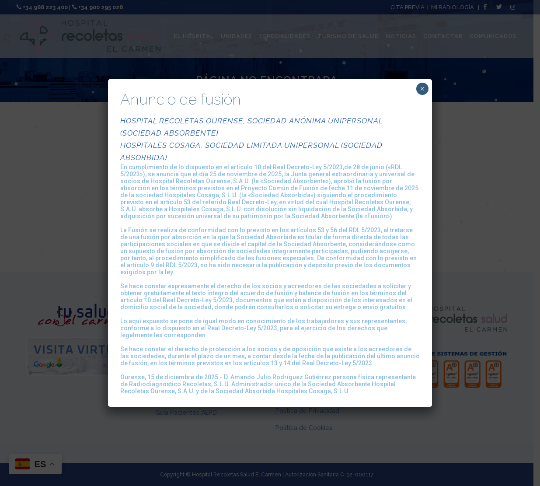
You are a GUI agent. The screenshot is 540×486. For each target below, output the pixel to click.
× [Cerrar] (422, 89)
